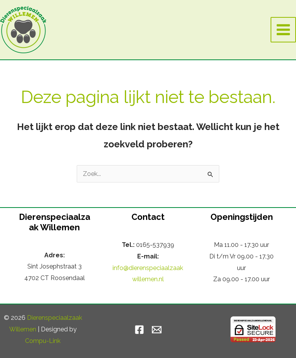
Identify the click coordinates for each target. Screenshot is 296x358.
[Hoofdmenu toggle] (283, 29)
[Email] (156, 329)
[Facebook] (139, 329)
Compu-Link (43, 340)
